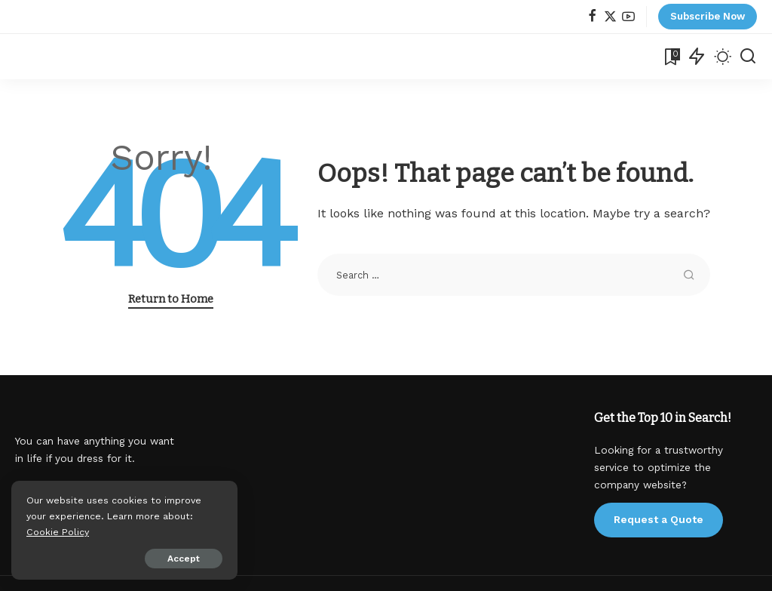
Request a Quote (658, 519)
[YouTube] (628, 17)
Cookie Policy (57, 531)
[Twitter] (610, 17)
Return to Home (170, 299)
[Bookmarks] (671, 56)
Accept (183, 558)
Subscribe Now (707, 16)
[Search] (748, 56)
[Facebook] (592, 17)
